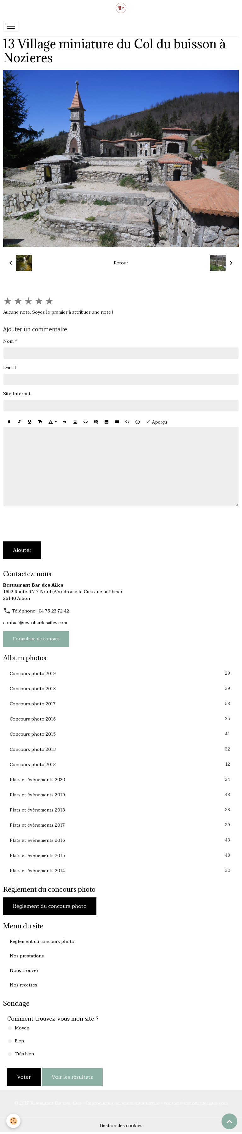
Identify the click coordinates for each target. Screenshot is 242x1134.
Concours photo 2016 (121, 719)
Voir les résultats (72, 1077)
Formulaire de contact (36, 638)
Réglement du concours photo (50, 906)
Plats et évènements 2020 (121, 779)
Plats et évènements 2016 (121, 840)
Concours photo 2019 (121, 673)
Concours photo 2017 (121, 704)
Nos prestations (27, 956)
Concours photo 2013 (121, 749)
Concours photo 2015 (121, 734)
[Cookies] (13, 1121)
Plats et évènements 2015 (121, 855)
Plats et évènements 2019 (121, 795)
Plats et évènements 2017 (121, 825)
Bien (19, 1041)
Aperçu (156, 422)
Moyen (22, 1028)
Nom (8, 341)
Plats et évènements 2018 (121, 810)
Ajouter (22, 550)
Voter (24, 1077)
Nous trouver (24, 970)
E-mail (9, 367)
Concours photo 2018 (121, 688)
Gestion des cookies (121, 1125)
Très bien (24, 1054)
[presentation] (51, 524)
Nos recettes (23, 985)
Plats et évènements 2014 (121, 870)
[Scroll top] (229, 1121)
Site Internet (17, 393)
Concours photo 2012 (121, 764)
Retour (121, 263)
